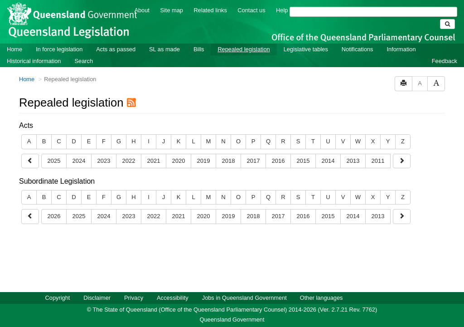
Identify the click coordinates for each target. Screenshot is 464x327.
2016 (278, 160)
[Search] (373, 12)
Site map (171, 10)
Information (401, 49)
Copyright (57, 297)
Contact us (251, 10)
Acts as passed (115, 49)
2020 (178, 160)
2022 (128, 160)
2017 (253, 160)
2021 (153, 160)
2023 (104, 160)
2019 (203, 160)
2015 (303, 160)
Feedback (444, 61)
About (141, 10)
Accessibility (172, 297)
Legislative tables (306, 49)
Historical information (34, 61)
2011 (378, 160)
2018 (228, 160)
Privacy (133, 297)
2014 (328, 160)
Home (14, 49)
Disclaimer (97, 297)
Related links (210, 10)
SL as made (164, 49)
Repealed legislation (244, 49)
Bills (198, 49)
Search (83, 61)
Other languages (321, 297)
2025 (54, 160)
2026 (54, 216)
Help (282, 10)
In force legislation (59, 49)
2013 (353, 160)
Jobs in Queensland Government (244, 297)
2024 (79, 160)
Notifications (357, 49)
